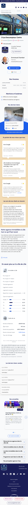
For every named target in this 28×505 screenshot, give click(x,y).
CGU (14, 481)
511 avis (14, 72)
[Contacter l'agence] (14, 67)
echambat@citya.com (16, 61)
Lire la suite (19, 192)
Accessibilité (14, 490)
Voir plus (4, 257)
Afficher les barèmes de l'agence (10, 99)
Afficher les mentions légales (9, 97)
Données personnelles (14, 484)
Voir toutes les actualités (14, 436)
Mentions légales (14, 479)
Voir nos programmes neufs (14, 502)
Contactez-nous (23, 468)
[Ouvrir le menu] (26, 4)
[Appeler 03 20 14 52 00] (16, 51)
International (14, 488)
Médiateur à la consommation (14, 486)
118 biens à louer (8, 498)
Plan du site (21, 466)
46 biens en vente (19, 498)
